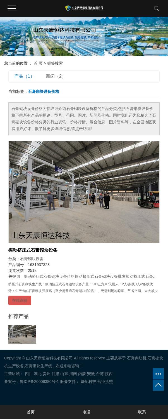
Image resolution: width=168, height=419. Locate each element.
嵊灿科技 (88, 381)
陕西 (109, 373)
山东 (64, 373)
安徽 (91, 373)
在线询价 (20, 300)
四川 (29, 373)
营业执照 (105, 381)
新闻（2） (56, 76)
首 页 (38, 63)
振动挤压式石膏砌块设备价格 (49, 276)
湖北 (38, 373)
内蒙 (82, 373)
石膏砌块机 (137, 358)
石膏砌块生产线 (38, 366)
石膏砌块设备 (32, 258)
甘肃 (55, 373)
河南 (73, 373)
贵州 (47, 373)
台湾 (100, 373)
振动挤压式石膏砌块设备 (32, 250)
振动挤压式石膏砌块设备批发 (100, 276)
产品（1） (24, 76)
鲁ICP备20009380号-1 (39, 381)
